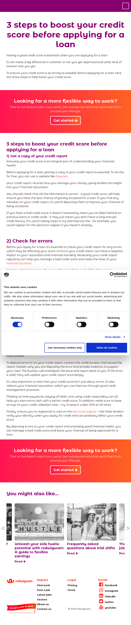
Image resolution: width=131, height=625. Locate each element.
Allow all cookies (107, 347)
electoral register (85, 411)
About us (43, 604)
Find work (43, 585)
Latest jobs (44, 594)
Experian (62, 176)
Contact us (44, 609)
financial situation (19, 263)
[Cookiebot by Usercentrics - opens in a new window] (112, 274)
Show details (113, 336)
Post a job (43, 590)
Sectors (42, 599)
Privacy (72, 585)
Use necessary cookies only (65, 347)
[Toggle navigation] (125, 6)
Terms (72, 590)
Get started (65, 120)
